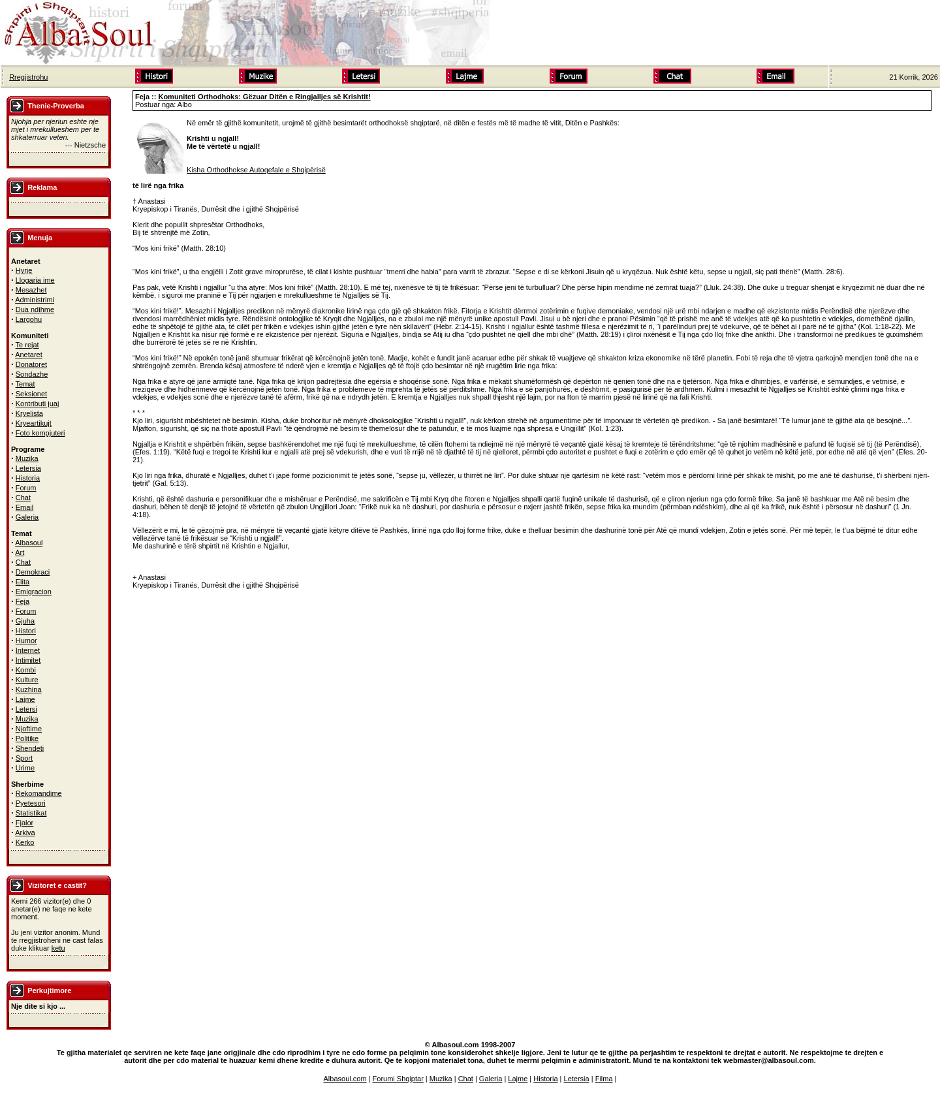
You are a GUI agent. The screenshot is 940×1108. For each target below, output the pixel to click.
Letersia (28, 468)
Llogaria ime (35, 280)
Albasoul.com (345, 1079)
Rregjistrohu (28, 77)
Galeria (27, 517)
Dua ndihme (35, 309)
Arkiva (25, 832)
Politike (27, 738)
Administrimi (34, 300)
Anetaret (28, 354)
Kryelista (29, 413)
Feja (22, 601)
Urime (25, 768)
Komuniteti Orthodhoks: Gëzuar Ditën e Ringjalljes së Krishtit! (264, 97)
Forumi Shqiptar (398, 1079)
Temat (25, 384)
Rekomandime (39, 793)
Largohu (29, 319)
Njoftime (29, 729)
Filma (604, 1079)
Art (19, 552)
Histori (26, 631)
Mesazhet (31, 290)
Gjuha (25, 621)
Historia (28, 478)
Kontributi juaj (37, 403)
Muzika (27, 458)
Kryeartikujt (34, 423)
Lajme (25, 699)
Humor (26, 640)
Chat (23, 497)
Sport (24, 758)
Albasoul (28, 542)
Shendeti (30, 748)
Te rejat (27, 345)
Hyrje (24, 270)
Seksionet (31, 394)
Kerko (25, 842)
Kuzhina (29, 689)
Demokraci (33, 572)
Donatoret (31, 364)
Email (25, 507)
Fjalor (25, 823)
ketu (58, 948)
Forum (26, 488)
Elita (22, 582)
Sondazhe (32, 374)
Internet (28, 650)
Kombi (26, 670)
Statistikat (31, 813)
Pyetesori (31, 803)
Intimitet (28, 660)
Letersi (26, 709)
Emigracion (34, 591)
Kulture (27, 680)
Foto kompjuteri (40, 433)
